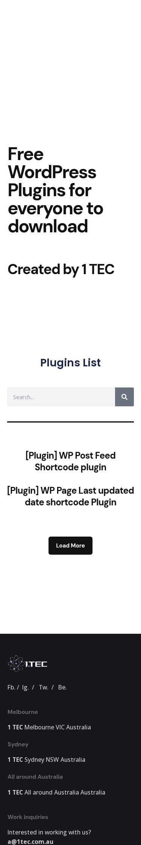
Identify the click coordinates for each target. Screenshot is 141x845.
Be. (62, 687)
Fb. (11, 687)
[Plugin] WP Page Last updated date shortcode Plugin (70, 496)
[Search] (124, 396)
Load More (70, 545)
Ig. (25, 687)
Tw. (44, 687)
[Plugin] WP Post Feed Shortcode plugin (71, 461)
